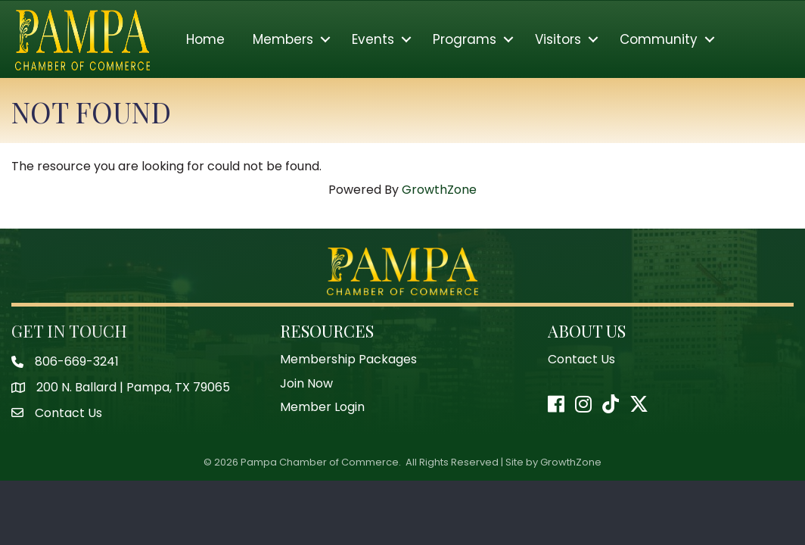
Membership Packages (348, 359)
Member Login (322, 407)
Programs (464, 39)
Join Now (306, 383)
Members (283, 39)
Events (373, 39)
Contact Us (581, 359)
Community (659, 39)
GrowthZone (439, 189)
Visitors (558, 39)
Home (205, 39)
